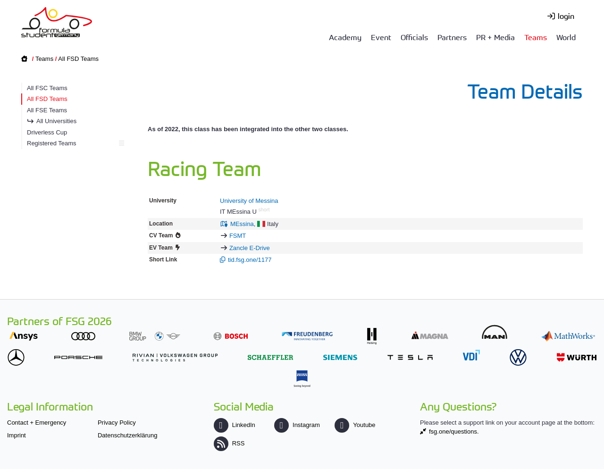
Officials (414, 37)
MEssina (242, 223)
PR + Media (495, 37)
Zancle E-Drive (249, 247)
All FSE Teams (47, 110)
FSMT (237, 235)
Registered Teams (74, 143)
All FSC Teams (47, 88)
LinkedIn (234, 424)
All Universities (56, 121)
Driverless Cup (47, 132)
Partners (452, 37)
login (566, 15)
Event (381, 37)
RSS (229, 443)
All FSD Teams (78, 58)
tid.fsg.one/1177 (250, 259)
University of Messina (249, 200)
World (566, 37)
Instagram (297, 424)
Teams (535, 37)
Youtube (355, 424)
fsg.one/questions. (454, 431)
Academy (345, 37)
